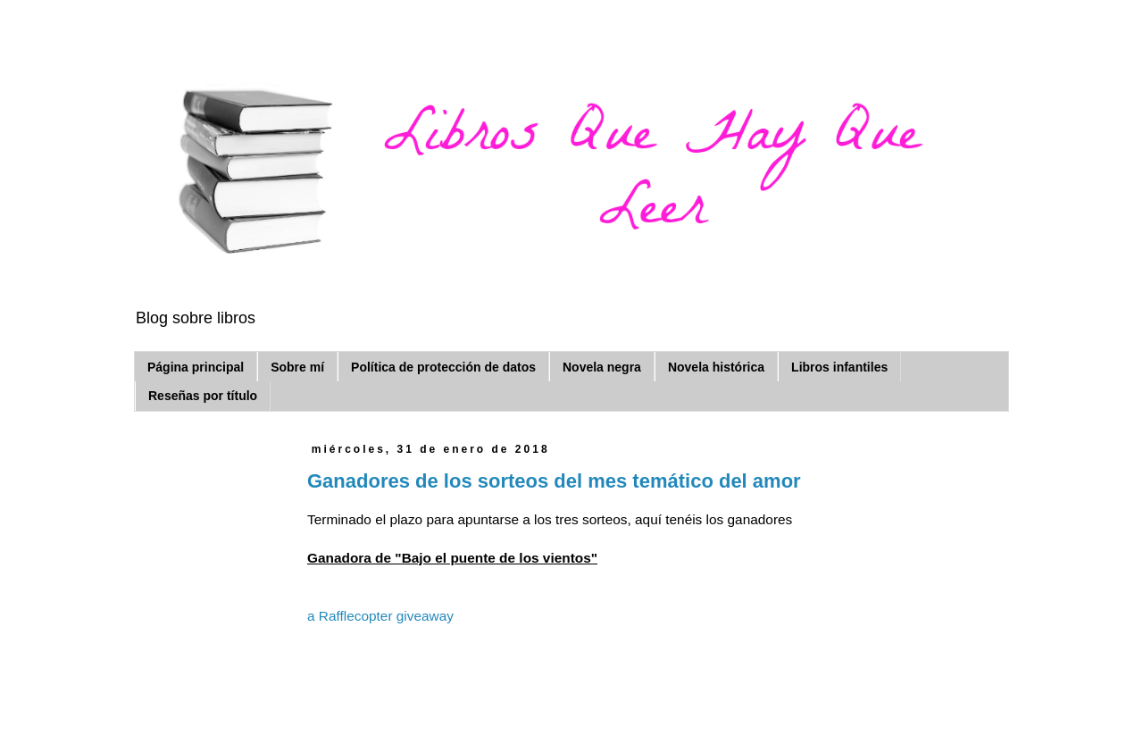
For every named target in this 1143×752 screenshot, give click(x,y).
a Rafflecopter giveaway (380, 615)
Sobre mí (297, 367)
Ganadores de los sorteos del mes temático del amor (554, 481)
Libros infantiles (839, 367)
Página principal (195, 367)
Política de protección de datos (443, 367)
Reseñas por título (202, 396)
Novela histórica (716, 367)
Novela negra (602, 367)
